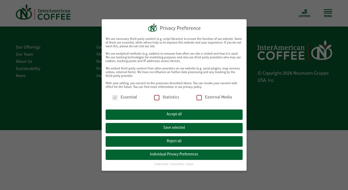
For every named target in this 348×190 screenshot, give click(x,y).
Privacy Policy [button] (177, 161)
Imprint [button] (190, 161)
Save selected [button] (174, 125)
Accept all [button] (174, 111)
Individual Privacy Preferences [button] (174, 151)
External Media (214, 94)
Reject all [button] (174, 138)
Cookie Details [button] (161, 161)
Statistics (166, 94)
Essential (124, 94)
